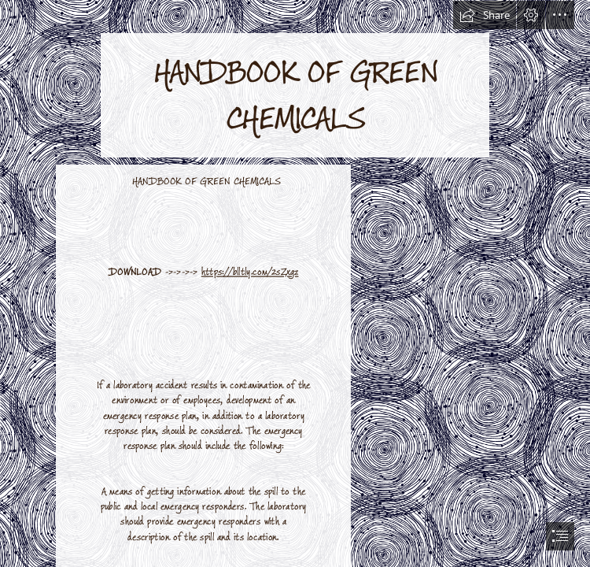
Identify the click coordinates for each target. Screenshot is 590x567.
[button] (484, 15)
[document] (295, 283)
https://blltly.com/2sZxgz (250, 272)
